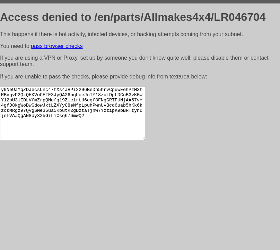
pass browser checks (56, 46)
